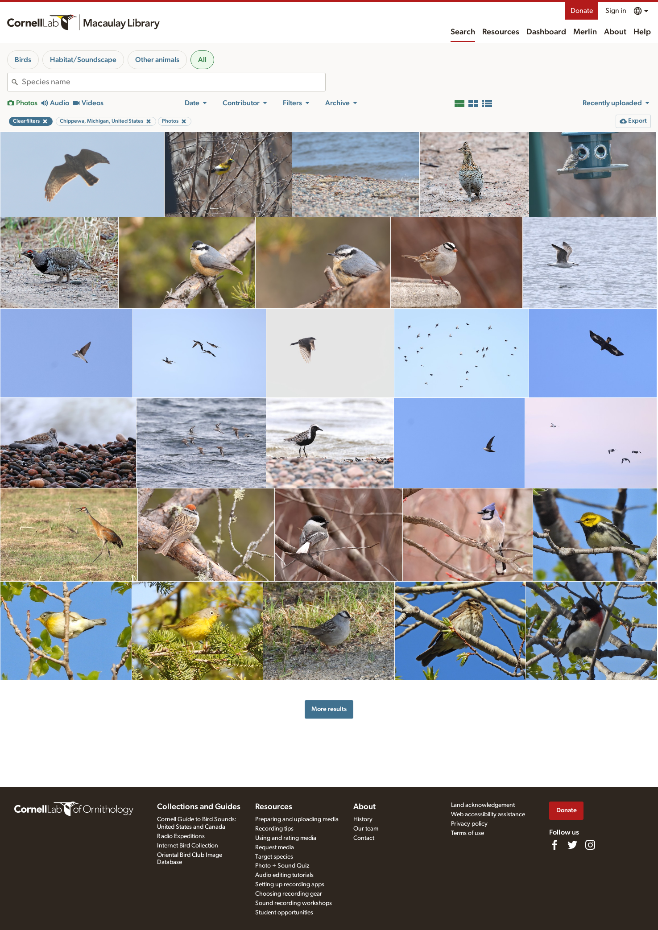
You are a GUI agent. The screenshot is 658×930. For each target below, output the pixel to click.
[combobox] (173, 82)
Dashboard (546, 32)
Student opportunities (284, 912)
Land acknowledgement (483, 805)
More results (329, 709)
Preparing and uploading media (297, 819)
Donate (582, 10)
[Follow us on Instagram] (590, 844)
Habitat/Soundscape (83, 59)
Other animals (157, 59)
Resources (500, 32)
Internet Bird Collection (187, 846)
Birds (23, 59)
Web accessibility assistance (488, 814)
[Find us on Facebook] (554, 844)
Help (642, 32)
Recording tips (274, 829)
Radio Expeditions (181, 836)
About (615, 32)
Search (463, 32)
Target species (274, 857)
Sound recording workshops (293, 903)
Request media (274, 847)
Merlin (585, 32)
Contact (363, 838)
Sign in (615, 10)
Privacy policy (469, 824)
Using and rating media (285, 838)
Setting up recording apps (289, 884)
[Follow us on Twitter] (572, 844)
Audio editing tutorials (284, 875)
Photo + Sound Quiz (282, 866)
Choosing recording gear (288, 894)
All (202, 59)
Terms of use (467, 833)
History (362, 819)
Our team (365, 829)
